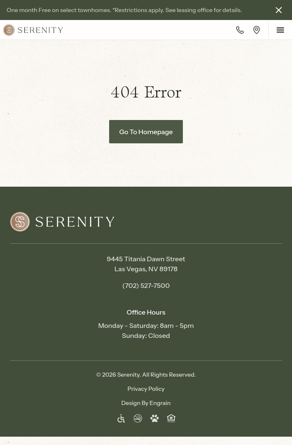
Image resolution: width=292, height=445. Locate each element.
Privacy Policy (146, 388)
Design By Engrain (145, 403)
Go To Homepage (146, 132)
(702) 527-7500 (146, 285)
